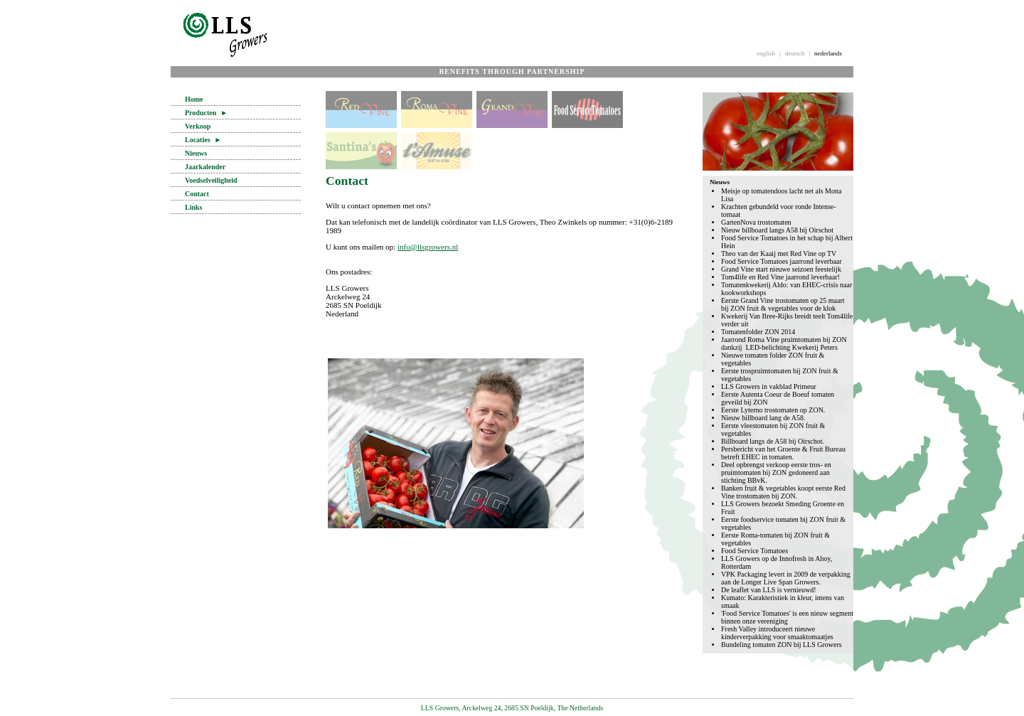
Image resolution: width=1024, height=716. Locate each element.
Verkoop (197, 126)
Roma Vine (436, 109)
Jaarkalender (205, 167)
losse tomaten (512, 150)
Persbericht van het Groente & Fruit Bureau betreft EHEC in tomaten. (783, 453)
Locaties (203, 140)
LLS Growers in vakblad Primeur (768, 386)
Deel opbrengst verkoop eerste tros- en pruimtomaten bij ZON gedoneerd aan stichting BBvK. (776, 472)
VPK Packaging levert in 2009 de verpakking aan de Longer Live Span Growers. (785, 578)
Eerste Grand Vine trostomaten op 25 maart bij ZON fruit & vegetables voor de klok (783, 304)
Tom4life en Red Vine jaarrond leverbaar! (780, 277)
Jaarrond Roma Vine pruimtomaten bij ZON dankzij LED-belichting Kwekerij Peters (784, 343)
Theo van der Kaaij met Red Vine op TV (778, 253)
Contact (197, 194)
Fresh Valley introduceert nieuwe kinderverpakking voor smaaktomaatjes (777, 633)
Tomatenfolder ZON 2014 (758, 332)
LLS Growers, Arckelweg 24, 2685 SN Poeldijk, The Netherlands (512, 708)
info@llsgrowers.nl (428, 246)
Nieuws (196, 153)
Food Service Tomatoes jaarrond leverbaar (781, 261)
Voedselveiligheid (211, 180)
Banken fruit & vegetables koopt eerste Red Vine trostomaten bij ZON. (783, 492)
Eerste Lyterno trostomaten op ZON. (773, 410)
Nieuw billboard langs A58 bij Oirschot (777, 230)
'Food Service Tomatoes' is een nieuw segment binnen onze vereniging (787, 617)
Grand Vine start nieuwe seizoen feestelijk (781, 269)
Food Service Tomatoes (754, 551)
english (766, 53)
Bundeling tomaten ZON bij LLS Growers (781, 644)
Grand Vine (512, 109)
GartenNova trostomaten (756, 222)
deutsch (795, 53)
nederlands (828, 53)
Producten (206, 113)
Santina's (361, 150)
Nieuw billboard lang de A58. (763, 418)
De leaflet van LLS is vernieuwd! (768, 590)
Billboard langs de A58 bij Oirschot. (772, 441)
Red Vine (361, 109)
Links (193, 207)
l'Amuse (436, 150)
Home (194, 99)
